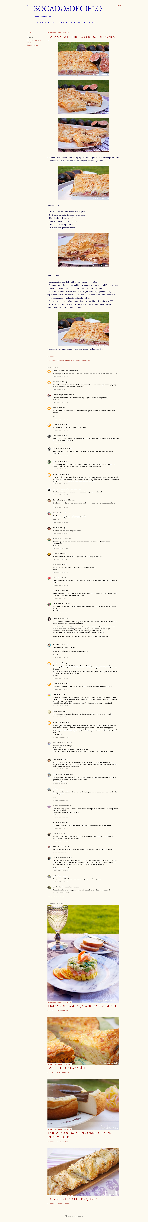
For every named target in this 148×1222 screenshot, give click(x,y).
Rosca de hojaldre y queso (72, 1199)
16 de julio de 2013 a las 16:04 (60, 522)
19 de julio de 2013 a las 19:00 (61, 828)
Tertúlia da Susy (58, 743)
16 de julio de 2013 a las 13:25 (60, 419)
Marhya (55, 564)
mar (54, 833)
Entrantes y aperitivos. (34, 40)
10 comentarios (62, 1010)
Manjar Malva (57, 806)
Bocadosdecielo (68, 8)
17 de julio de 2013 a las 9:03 (60, 585)
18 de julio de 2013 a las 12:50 (60, 754)
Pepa (55, 711)
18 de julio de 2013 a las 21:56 (60, 783)
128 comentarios (63, 1142)
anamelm (56, 382)
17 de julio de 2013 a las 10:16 (60, 613)
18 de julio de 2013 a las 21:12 (60, 769)
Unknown (56, 424)
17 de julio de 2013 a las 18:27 (60, 717)
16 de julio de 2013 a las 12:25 (60, 376)
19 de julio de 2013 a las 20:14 (60, 841)
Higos (29, 42)
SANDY (55, 435)
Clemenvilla (57, 603)
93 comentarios (63, 1204)
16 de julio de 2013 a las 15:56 (60, 507)
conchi (55, 528)
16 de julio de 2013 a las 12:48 (60, 402)
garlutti (55, 876)
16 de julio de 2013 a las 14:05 (60, 456)
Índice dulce (65, 22)
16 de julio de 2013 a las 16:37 (60, 533)
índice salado (85, 22)
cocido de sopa (58, 857)
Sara (54, 694)
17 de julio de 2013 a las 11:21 (60, 657)
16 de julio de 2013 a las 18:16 (60, 548)
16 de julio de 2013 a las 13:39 (60, 443)
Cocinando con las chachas (62, 371)
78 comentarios (63, 1072)
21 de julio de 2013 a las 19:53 (60, 881)
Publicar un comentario (55, 897)
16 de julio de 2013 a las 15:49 (60, 494)
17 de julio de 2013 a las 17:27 (60, 706)
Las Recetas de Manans (61, 887)
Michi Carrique (57, 448)
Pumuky (56, 644)
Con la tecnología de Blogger (74, 1216)
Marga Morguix (58, 774)
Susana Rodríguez (59, 500)
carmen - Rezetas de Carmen (63, 489)
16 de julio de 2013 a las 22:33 (60, 572)
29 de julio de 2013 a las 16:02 (61, 892)
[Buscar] (118, 5)
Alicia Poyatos (57, 513)
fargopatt (56, 618)
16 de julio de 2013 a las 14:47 (60, 469)
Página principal (45, 22)
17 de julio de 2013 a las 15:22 (60, 678)
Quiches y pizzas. (32, 45)
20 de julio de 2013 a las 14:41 (61, 852)
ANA (54, 407)
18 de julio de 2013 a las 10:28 (61, 737)
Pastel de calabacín (66, 1068)
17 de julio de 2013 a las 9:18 (60, 598)
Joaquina (56, 759)
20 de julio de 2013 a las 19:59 (61, 870)
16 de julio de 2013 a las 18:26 (60, 559)
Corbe (55, 553)
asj (54, 789)
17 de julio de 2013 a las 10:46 (60, 639)
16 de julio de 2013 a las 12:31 (60, 389)
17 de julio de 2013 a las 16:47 (60, 689)
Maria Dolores (57, 539)
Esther (55, 461)
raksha (55, 577)
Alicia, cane (56, 846)
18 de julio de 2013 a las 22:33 (61, 817)
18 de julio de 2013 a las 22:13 (60, 800)
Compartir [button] (30, 32)
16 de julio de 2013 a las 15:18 (60, 483)
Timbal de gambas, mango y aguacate (82, 1006)
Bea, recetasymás (59, 395)
